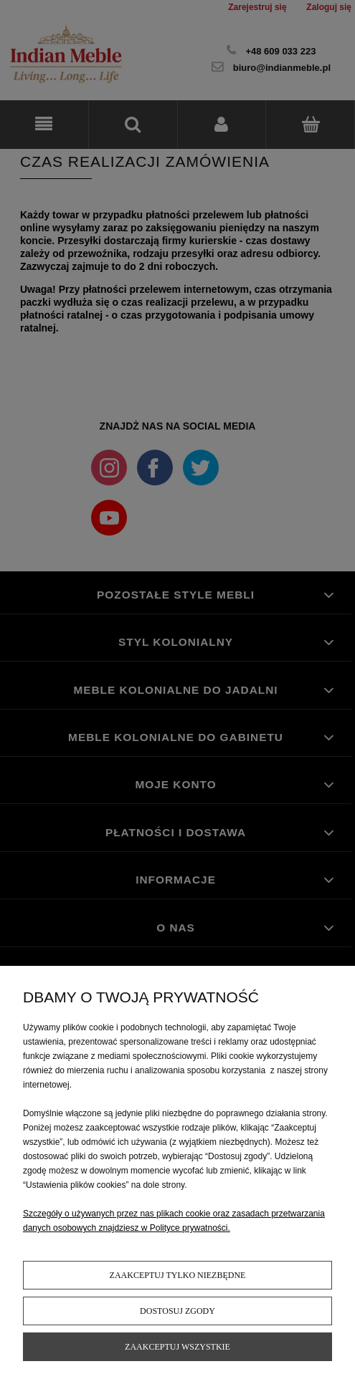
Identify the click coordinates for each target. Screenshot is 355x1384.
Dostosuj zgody (177, 1311)
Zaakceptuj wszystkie (177, 1347)
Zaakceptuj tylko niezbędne (178, 1275)
